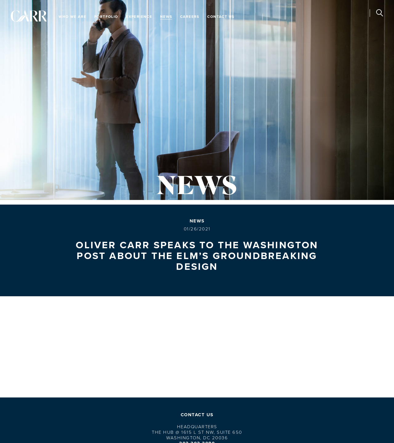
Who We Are (72, 16)
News (166, 16)
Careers (189, 16)
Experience (139, 16)
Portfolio (106, 16)
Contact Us (220, 16)
